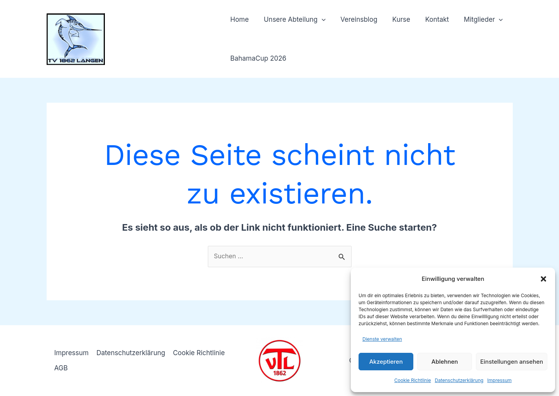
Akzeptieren (385, 361)
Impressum (499, 380)
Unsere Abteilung (292, 19)
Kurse (395, 19)
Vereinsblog (354, 19)
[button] (543, 279)
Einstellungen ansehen (511, 361)
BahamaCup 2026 (258, 58)
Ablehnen (445, 361)
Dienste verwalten (382, 339)
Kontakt (429, 19)
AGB (61, 368)
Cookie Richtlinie (412, 380)
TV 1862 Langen (163, 34)
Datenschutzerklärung (459, 380)
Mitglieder (473, 19)
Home (239, 19)
